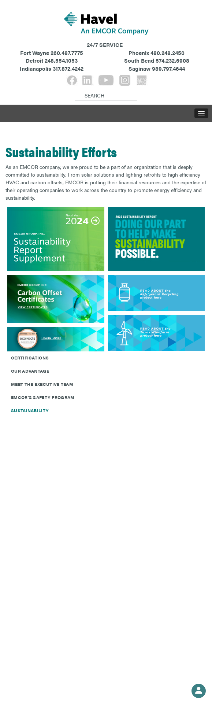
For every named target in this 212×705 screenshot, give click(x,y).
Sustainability (29, 410)
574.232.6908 (172, 60)
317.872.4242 (68, 68)
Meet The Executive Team (42, 384)
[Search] (76, 89)
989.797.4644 (168, 68)
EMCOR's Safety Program (43, 397)
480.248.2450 (167, 52)
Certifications (30, 357)
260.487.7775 (67, 52)
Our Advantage (30, 371)
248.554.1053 (61, 60)
